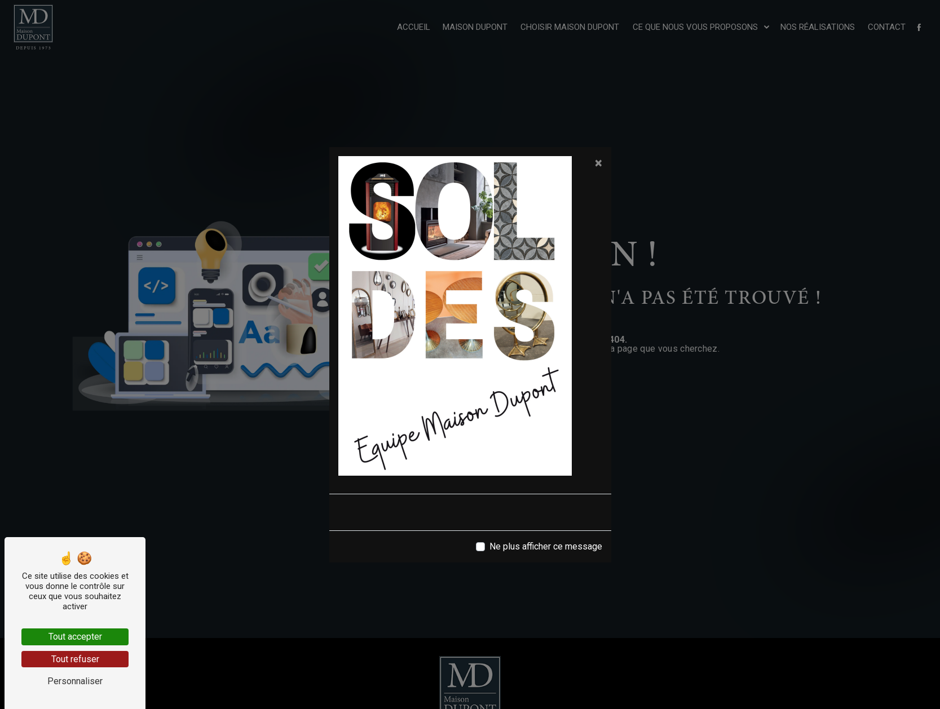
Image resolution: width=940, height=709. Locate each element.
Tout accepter (75, 636)
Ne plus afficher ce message (545, 546)
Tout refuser (75, 659)
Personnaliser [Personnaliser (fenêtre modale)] (75, 681)
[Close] (598, 163)
